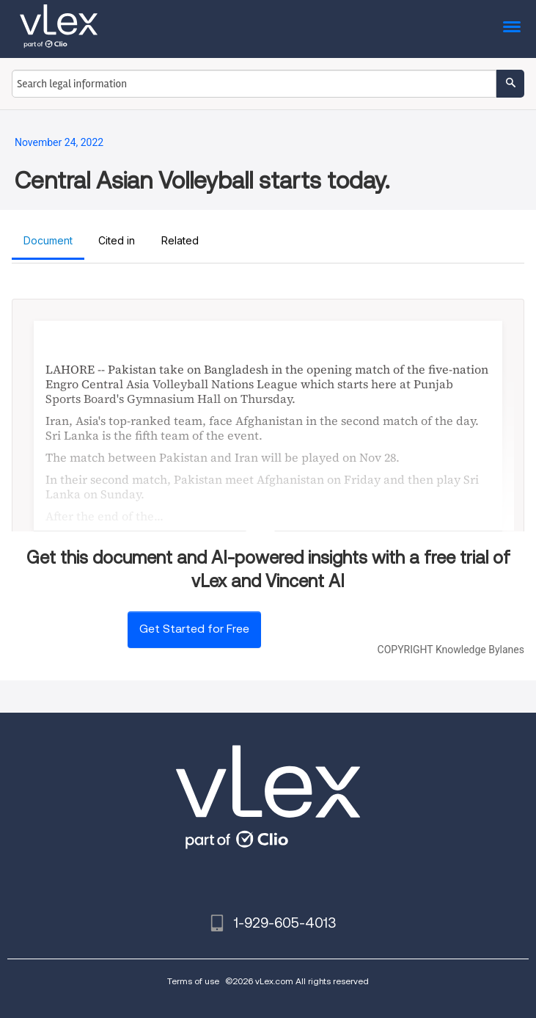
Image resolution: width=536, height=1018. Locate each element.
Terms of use (193, 981)
